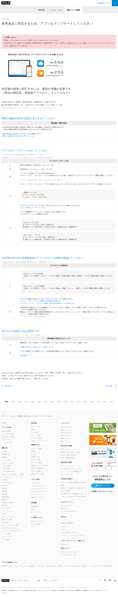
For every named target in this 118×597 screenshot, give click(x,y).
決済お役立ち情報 (66, 462)
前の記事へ (8, 386)
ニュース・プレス (55, 10)
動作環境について (26, 355)
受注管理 (4, 505)
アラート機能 (5, 539)
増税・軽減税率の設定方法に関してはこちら (19, 136)
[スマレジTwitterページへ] (100, 580)
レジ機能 (4, 451)
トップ (4, 423)
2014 (91, 402)
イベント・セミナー (67, 523)
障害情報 (41, 10)
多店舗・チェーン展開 (37, 474)
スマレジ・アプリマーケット (10, 516)
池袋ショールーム (66, 430)
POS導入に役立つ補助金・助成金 (70, 452)
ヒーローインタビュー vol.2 (69, 554)
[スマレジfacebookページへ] (105, 580)
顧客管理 (4, 491)
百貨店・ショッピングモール (39, 441)
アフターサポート (7, 439)
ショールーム (65, 423)
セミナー (63, 529)
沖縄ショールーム (66, 441)
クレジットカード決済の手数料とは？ (71, 471)
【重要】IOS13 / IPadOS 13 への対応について (37, 347)
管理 (4, 514)
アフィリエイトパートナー (68, 511)
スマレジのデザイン (54, 580)
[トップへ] (5, 3)
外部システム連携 (7, 519)
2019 (59, 402)
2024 (26, 402)
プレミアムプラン (36, 483)
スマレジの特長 (6, 427)
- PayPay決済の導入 (8, 471)
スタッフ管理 (5, 508)
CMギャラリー (65, 544)
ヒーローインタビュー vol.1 (69, 552)
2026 (13, 402)
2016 (78, 402)
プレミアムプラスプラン (38, 486)
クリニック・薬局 (36, 438)
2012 (105, 402)
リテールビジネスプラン (38, 491)
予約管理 (4, 494)
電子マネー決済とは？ (67, 474)
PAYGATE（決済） (7, 566)
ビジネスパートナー (67, 502)
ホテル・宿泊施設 (36, 471)
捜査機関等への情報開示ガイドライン (85, 590)
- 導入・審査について (9, 468)
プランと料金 (35, 479)
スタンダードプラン (37, 494)
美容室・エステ (35, 457)
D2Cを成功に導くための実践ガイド (71, 493)
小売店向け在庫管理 (7, 502)
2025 (19, 402)
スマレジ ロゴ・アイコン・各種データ (73, 541)
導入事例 (34, 423)
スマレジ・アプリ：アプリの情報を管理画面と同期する (40, 301)
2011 (111, 402)
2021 (46, 402)
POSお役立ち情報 (66, 446)
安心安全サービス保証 (8, 436)
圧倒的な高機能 (6, 431)
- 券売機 (5, 480)
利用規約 (4, 590)
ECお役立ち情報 (66, 479)
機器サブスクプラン (37, 497)
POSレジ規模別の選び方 (68, 457)
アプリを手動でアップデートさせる (33, 207)
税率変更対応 (5, 454)
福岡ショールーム (66, 438)
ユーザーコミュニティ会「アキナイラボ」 (73, 535)
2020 (52, 402)
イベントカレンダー (7, 511)
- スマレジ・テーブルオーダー (11, 531)
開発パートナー (65, 508)
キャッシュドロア (36, 512)
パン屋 (33, 454)
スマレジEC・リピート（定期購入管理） (101, 566)
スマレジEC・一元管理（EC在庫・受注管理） (50, 566)
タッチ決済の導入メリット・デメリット (72, 468)
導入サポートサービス (37, 521)
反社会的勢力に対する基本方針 (66, 590)
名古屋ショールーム (66, 433)
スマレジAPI (5, 522)
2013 (98, 402)
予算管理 (4, 488)
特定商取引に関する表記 (29, 590)
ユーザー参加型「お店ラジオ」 (69, 532)
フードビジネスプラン (37, 488)
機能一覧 (4, 448)
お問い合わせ (103, 491)
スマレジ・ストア (7, 536)
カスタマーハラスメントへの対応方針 (47, 590)
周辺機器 (34, 503)
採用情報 (45, 580)
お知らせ (13, 416)
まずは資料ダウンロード (104, 3)
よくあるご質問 (35, 524)
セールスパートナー (66, 505)
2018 (65, 402)
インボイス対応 (6, 460)
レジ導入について (36, 517)
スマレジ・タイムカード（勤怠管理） (25, 566)
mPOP (33, 509)
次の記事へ (110, 386)
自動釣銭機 (34, 506)
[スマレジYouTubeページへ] (110, 580)
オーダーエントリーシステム (10, 528)
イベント (63, 526)
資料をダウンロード (102, 486)
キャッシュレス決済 (7, 463)
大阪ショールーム (66, 435)
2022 (39, 402)
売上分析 (4, 485)
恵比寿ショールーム (66, 427)
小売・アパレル (35, 426)
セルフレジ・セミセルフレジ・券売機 (12, 474)
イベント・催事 (35, 435)
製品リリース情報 (73, 10)
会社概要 (38, 580)
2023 (32, 402)
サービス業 (34, 432)
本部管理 (4, 499)
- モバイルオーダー (8, 482)
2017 (72, 402)
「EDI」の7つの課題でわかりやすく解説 (72, 496)
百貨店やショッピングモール (39, 465)
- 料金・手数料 (7, 465)
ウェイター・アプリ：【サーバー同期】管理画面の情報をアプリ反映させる (47, 303)
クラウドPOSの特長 (7, 434)
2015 (85, 402)
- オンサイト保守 (7, 442)
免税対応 (4, 457)
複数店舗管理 (5, 497)
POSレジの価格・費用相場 (68, 455)
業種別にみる (35, 445)
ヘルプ (105, 590)
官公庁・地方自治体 (37, 468)
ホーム (6, 416)
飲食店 (33, 429)
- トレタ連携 (6, 533)
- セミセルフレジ (7, 477)
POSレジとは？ (65, 449)
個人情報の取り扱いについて (15, 590)
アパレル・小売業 (36, 448)
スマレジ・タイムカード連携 (10, 525)
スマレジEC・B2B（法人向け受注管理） (76, 566)
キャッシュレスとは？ (67, 465)
